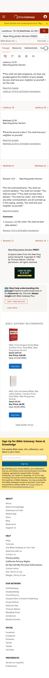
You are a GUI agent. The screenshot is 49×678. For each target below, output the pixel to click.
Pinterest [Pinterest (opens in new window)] (10, 639)
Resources (16, 48)
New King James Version (20, 249)
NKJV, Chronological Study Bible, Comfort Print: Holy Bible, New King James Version (24, 348)
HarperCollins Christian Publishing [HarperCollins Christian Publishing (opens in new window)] (22, 598)
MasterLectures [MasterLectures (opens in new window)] (13, 619)
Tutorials (10, 544)
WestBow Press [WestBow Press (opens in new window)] (13, 612)
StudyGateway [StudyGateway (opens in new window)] (12, 591)
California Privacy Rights (18, 561)
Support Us (11, 527)
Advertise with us (14, 551)
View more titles (24, 425)
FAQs (8, 540)
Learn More (12, 307)
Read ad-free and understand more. (25, 23)
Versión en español (15, 662)
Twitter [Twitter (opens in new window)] (9, 646)
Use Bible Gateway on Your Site (20, 547)
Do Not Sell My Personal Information (24, 565)
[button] (45, 16)
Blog (8, 520)
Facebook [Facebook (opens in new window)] (10, 632)
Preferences (11, 666)
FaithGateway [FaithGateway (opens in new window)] (12, 588)
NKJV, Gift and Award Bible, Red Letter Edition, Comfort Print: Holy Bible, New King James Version (23, 395)
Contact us (11, 554)
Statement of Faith (14, 510)
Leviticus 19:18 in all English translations (21, 91)
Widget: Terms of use (16, 575)
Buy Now (15, 366)
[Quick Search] (20, 30)
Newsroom (11, 524)
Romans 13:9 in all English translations (21, 230)
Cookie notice (12, 568)
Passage (5, 48)
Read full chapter (11, 88)
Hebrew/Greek (30, 48)
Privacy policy (12, 558)
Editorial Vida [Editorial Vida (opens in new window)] (12, 605)
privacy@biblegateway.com (22, 487)
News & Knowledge (15, 507)
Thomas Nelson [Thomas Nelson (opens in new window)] (13, 609)
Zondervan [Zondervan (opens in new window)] (11, 616)
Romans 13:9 (11, 221)
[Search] (44, 30)
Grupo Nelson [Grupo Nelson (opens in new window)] (12, 602)
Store (8, 517)
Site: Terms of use (14, 571)
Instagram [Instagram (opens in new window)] (11, 635)
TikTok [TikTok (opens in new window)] (9, 642)
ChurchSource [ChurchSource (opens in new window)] (12, 595)
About (8, 503)
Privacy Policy (34, 484)
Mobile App (11, 513)
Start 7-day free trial (16, 301)
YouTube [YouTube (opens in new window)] (10, 649)
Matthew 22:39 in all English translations (22, 143)
